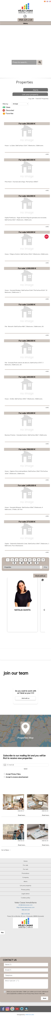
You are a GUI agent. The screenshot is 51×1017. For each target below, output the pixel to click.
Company (25, 877)
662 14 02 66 (26, 914)
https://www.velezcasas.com (25, 907)
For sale (25, 865)
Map (2, 932)
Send (25, 769)
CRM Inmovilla (29, 1014)
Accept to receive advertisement (17, 777)
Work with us (40, 576)
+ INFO (47, 154)
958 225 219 (25, 910)
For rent (25, 869)
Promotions (25, 873)
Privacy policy (25, 889)
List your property (30, 94)
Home (25, 861)
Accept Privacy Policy (13, 774)
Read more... (22, 815)
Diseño (2, 662)
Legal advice (25, 894)
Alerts (35, 90)
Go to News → (6, 850)
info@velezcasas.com (25, 905)
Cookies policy (25, 898)
